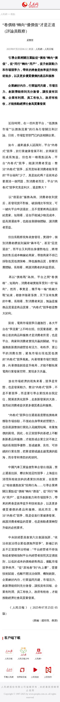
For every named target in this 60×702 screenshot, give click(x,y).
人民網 (3, 14)
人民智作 (48, 671)
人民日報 (9, 653)
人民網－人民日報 (44, 49)
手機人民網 (9, 671)
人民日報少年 (23, 653)
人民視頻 (35, 671)
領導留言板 (22, 671)
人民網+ (38, 653)
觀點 (13, 14)
